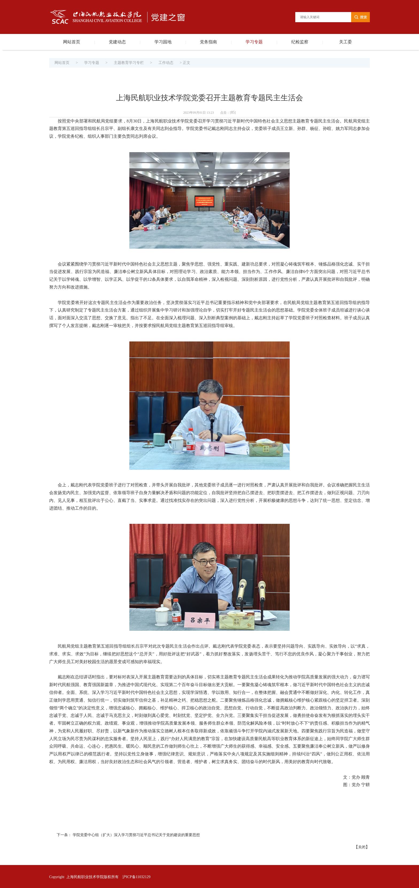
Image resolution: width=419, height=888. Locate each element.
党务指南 (208, 42)
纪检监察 (299, 42)
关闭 (362, 847)
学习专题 (254, 42)
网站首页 (71, 42)
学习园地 (163, 42)
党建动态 (117, 42)
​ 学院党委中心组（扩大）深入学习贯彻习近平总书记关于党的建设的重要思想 (136, 835)
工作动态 (165, 63)
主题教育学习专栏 (129, 63)
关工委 (345, 42)
